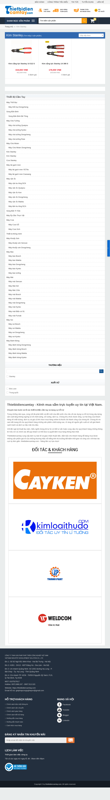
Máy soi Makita (14, 328)
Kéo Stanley (11, 152)
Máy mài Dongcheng (16, 303)
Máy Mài (9, 277)
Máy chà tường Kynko (17, 130)
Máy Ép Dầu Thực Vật (15, 215)
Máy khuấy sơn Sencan (17, 243)
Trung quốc (12, 393)
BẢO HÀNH (39, 2)
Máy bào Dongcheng (16, 264)
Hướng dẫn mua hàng (15, 718)
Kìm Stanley (21, 27)
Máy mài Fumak (14, 316)
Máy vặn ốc (11, 179)
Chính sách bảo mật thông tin (17, 704)
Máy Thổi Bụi (11, 102)
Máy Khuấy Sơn (12, 238)
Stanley (10, 376)
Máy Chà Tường (13, 121)
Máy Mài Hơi (13, 286)
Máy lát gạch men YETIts (18, 170)
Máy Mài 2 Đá (14, 290)
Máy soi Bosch (14, 324)
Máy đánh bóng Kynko (17, 357)
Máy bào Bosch (14, 256)
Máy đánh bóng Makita (17, 353)
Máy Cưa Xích (14, 229)
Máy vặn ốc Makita (16, 202)
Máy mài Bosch (14, 294)
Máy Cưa (10, 220)
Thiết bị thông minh (14, 234)
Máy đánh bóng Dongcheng (19, 345)
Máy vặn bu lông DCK (17, 183)
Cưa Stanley (11, 160)
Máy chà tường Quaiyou (18, 125)
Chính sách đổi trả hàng (15, 714)
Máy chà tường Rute (16, 139)
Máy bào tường (14, 273)
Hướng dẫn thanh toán (15, 722)
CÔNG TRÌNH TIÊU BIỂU (57, 2)
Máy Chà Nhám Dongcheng (19, 148)
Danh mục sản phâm (21, 20)
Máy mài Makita (14, 299)
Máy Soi (9, 320)
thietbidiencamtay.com (53, 784)
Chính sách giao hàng (14, 711)
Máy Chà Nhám (12, 143)
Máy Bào (10, 252)
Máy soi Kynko (14, 336)
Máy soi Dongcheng (16, 332)
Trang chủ (9, 27)
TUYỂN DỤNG (88, 2)
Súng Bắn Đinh (12, 112)
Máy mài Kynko (14, 307)
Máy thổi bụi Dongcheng (18, 107)
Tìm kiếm (84, 20)
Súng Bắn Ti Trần (13, 211)
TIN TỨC (75, 2)
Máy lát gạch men (13, 165)
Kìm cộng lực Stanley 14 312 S (21, 64)
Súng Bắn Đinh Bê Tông (18, 116)
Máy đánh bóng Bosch (17, 349)
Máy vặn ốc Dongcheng (18, 197)
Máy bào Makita (14, 260)
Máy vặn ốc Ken (15, 192)
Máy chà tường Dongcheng (19, 134)
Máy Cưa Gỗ (13, 225)
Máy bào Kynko (14, 269)
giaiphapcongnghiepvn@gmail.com (30, 690)
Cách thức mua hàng (14, 725)
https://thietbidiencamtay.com (24, 688)
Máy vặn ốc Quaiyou (16, 188)
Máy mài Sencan (15, 281)
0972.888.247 (17, 684)
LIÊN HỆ (100, 2)
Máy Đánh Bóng (12, 341)
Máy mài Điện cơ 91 (16, 311)
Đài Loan (11, 389)
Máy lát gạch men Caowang (19, 174)
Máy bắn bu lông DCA (17, 206)
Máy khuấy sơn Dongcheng (19, 248)
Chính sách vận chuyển (15, 708)
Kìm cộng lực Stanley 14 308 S (55, 64)
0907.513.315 (29, 684)
